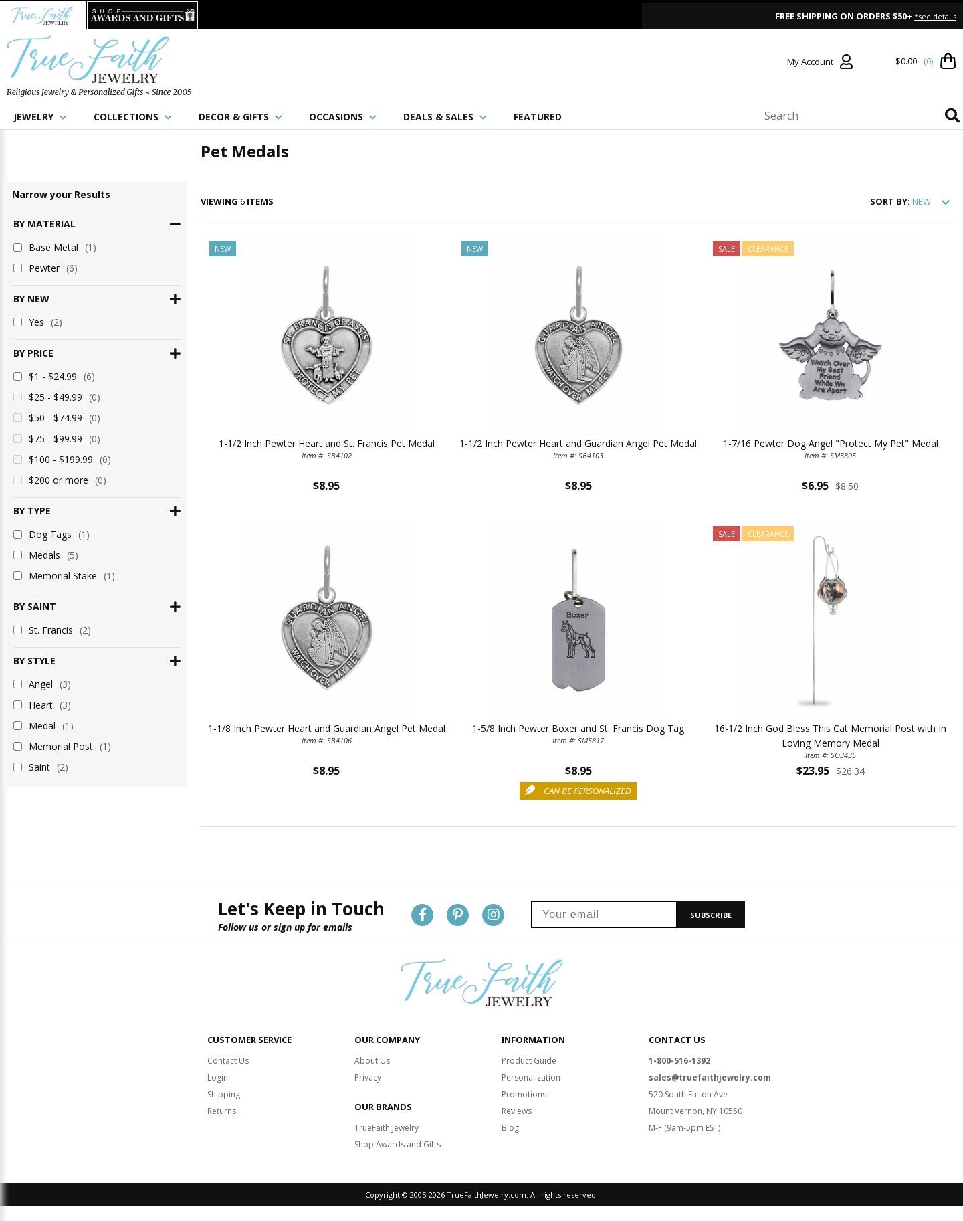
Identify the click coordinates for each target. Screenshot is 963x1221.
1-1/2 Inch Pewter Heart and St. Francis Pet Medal (327, 443)
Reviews (517, 1111)
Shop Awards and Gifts (397, 1144)
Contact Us (228, 1060)
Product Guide (529, 1060)
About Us (372, 1060)
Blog (510, 1127)
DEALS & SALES (445, 116)
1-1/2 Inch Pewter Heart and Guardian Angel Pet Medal (578, 443)
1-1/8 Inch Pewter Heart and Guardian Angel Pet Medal (326, 728)
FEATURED (538, 116)
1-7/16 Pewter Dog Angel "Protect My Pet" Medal (830, 443)
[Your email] (604, 914)
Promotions (524, 1094)
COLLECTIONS (133, 116)
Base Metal (54, 247)
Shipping (223, 1094)
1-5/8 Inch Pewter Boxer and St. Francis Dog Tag (578, 728)
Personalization (531, 1077)
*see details (935, 16)
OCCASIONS (343, 116)
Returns (221, 1111)
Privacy (367, 1077)
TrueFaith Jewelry (386, 1127)
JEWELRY (40, 116)
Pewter (45, 268)
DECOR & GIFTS (240, 116)
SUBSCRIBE (711, 915)
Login (217, 1077)
